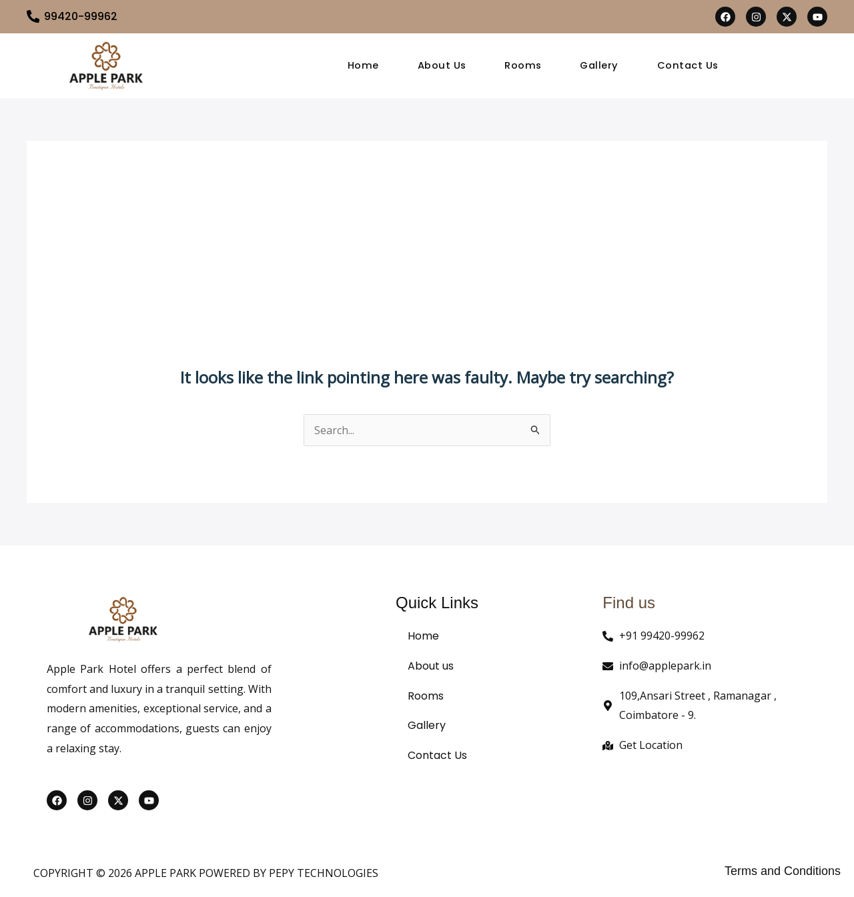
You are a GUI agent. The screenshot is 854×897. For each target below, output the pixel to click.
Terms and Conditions (783, 871)
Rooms (524, 65)
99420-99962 (81, 16)
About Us (442, 65)
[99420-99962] (33, 16)
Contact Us (688, 65)
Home (363, 65)
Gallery (600, 65)
